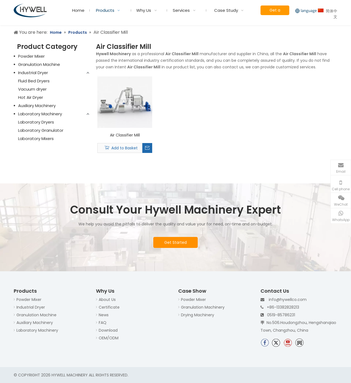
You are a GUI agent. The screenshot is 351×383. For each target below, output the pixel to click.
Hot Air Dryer (30, 97)
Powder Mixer (31, 56)
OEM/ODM (108, 338)
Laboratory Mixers (36, 138)
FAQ (102, 322)
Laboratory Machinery (40, 114)
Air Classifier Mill (125, 135)
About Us (107, 299)
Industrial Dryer (33, 73)
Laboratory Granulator (40, 130)
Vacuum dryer (32, 89)
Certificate (109, 307)
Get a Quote (275, 11)
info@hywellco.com (288, 299)
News (104, 315)
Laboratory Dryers (36, 122)
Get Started (175, 242)
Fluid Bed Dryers (34, 81)
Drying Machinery (197, 315)
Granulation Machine (39, 64)
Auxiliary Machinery (37, 105)
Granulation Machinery (203, 307)
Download (108, 330)
